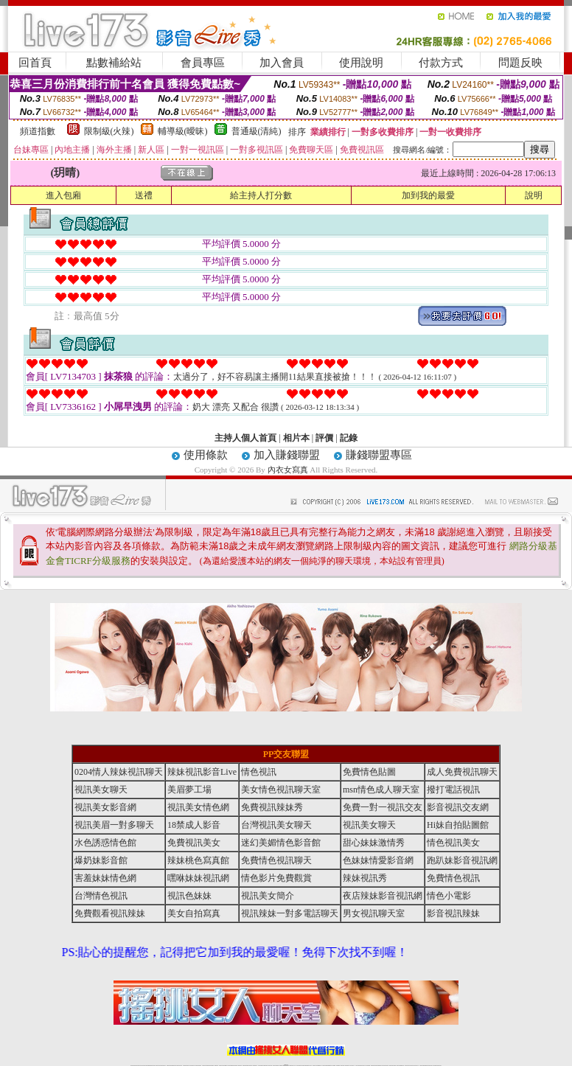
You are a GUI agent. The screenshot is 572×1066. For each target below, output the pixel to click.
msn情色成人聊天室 (381, 789)
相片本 (296, 438)
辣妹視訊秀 (365, 878)
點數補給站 (114, 63)
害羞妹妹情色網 (105, 878)
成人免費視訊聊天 (462, 772)
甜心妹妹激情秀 (374, 842)
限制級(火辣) (109, 131)
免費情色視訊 (453, 878)
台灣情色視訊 (101, 896)
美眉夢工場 (189, 789)
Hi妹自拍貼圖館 (458, 825)
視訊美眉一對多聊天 (114, 825)
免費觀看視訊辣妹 (109, 913)
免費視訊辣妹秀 (272, 807)
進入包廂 (63, 195)
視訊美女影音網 (105, 807)
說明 (534, 195)
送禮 (144, 195)
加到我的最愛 (428, 195)
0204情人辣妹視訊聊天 (118, 772)
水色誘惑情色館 (105, 842)
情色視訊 (258, 772)
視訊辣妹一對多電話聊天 (289, 913)
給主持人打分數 (261, 195)
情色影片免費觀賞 (276, 878)
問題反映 (520, 63)
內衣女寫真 (288, 469)
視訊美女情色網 (198, 807)
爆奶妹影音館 (101, 860)
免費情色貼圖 (369, 772)
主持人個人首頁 (245, 438)
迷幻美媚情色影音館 (281, 842)
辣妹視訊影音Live (202, 772)
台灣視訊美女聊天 (276, 825)
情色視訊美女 (453, 842)
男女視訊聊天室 (374, 913)
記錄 (349, 438)
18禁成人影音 (193, 825)
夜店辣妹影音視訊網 (382, 896)
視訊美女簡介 (267, 896)
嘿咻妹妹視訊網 (198, 878)
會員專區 (203, 63)
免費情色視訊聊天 (276, 860)
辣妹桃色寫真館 (198, 860)
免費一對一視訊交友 (382, 807)
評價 (324, 438)
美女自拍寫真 (193, 913)
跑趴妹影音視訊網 (462, 860)
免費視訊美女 (193, 842)
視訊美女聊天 (101, 789)
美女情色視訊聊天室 (281, 789)
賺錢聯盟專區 (379, 455)
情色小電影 (449, 896)
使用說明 (361, 63)
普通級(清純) (256, 131)
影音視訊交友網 (458, 807)
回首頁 (35, 63)
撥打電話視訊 (453, 789)
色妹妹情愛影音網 (378, 860)
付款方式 (441, 63)
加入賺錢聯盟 (287, 455)
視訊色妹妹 (189, 896)
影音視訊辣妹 (453, 913)
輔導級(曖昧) (183, 131)
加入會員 (281, 63)
